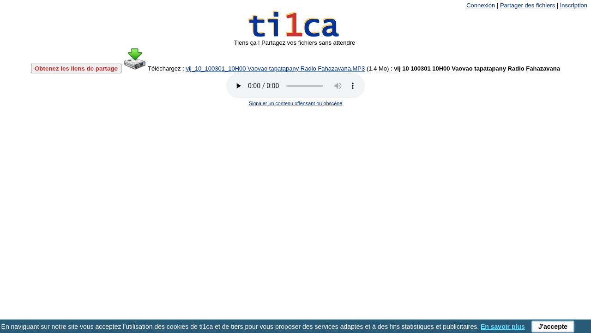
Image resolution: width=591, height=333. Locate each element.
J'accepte (552, 326)
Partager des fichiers (527, 5)
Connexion (480, 5)
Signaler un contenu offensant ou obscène (296, 103)
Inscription (573, 5)
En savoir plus (503, 326)
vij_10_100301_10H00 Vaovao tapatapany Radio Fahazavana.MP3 (275, 68)
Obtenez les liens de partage (76, 68)
